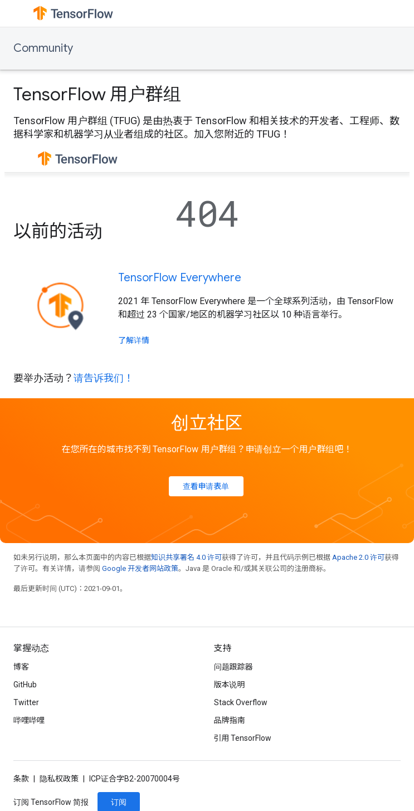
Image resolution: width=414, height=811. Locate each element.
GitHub (25, 684)
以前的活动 (58, 231)
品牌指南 (229, 720)
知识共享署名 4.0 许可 (186, 557)
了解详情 (133, 340)
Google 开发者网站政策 (140, 568)
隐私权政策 (59, 778)
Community (43, 48)
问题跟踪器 (233, 666)
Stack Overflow (240, 702)
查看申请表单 (206, 486)
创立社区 (206, 423)
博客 (21, 666)
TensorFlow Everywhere (179, 278)
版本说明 (229, 684)
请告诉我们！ (104, 378)
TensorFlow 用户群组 (97, 94)
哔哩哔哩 (29, 720)
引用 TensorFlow (243, 738)
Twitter (26, 702)
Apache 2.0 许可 (358, 557)
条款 (21, 778)
